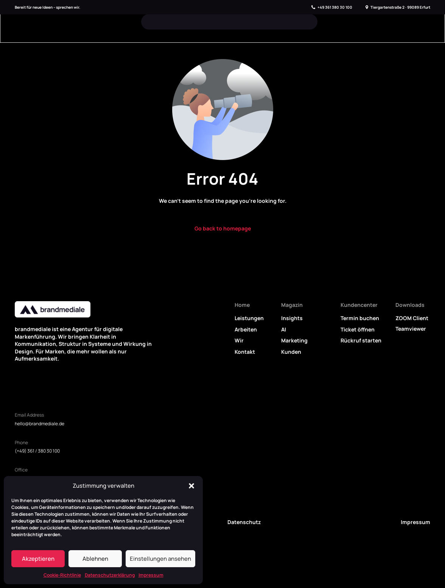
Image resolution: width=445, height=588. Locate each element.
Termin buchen (360, 318)
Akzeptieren (38, 559)
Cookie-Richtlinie (62, 575)
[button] (191, 486)
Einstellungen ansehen (160, 559)
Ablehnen (95, 559)
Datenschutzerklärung (110, 575)
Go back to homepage (222, 228)
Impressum (150, 575)
